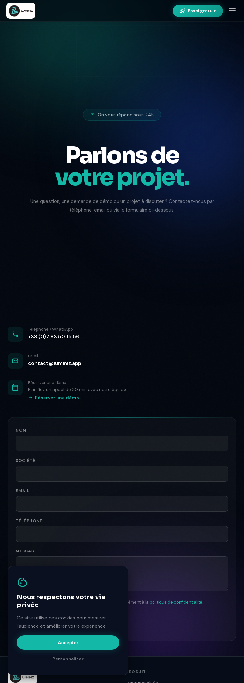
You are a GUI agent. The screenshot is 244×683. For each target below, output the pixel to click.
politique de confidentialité (176, 602)
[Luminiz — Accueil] (20, 11)
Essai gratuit (198, 11)
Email (22, 490)
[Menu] (232, 10)
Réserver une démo (53, 398)
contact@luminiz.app (54, 363)
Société (26, 460)
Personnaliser (68, 659)
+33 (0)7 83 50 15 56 (53, 336)
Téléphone (29, 521)
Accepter (68, 642)
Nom (21, 430)
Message (26, 551)
